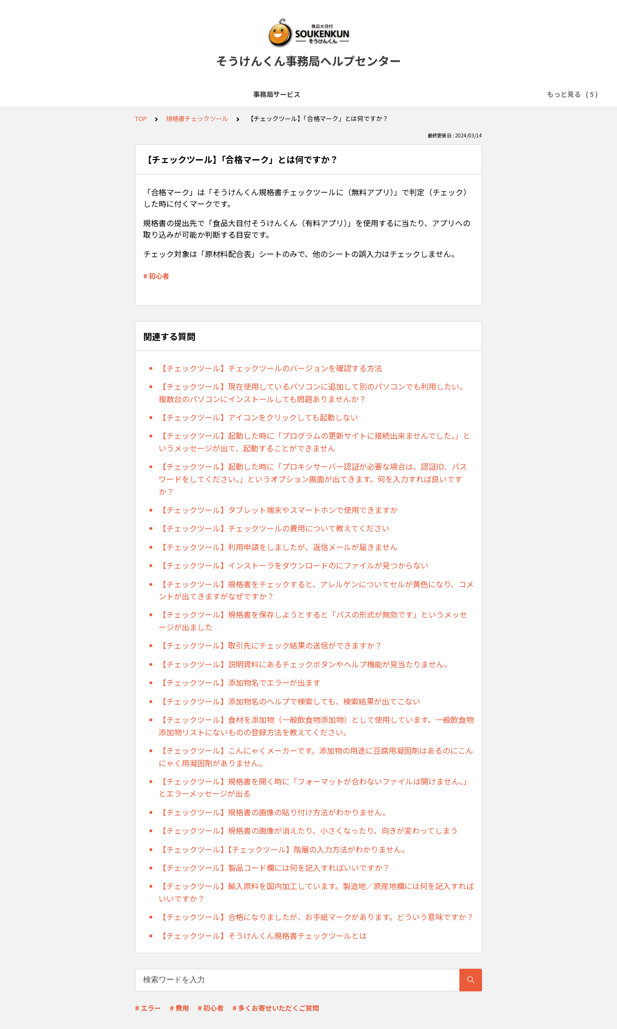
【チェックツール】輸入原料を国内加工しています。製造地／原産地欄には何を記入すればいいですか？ (316, 892)
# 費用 (179, 1008)
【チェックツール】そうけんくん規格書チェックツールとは (263, 935)
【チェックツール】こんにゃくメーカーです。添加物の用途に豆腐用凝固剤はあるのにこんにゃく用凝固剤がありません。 (316, 757)
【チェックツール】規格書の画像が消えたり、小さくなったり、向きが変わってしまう (308, 830)
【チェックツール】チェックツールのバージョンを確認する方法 (270, 368)
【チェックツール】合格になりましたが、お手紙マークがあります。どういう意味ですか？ (316, 916)
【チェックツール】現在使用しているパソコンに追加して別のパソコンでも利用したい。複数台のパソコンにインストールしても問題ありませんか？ (313, 392)
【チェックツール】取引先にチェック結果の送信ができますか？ (270, 645)
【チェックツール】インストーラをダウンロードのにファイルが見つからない (294, 565)
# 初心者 (156, 276)
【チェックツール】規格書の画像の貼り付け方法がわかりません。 (274, 812)
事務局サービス (97, 94)
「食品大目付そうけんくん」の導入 (189, 94)
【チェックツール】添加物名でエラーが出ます (240, 682)
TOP (141, 118)
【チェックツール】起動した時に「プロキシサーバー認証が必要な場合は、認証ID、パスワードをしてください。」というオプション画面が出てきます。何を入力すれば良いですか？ (313, 478)
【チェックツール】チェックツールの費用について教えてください (274, 528)
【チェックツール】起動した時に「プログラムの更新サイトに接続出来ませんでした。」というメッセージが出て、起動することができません (314, 442)
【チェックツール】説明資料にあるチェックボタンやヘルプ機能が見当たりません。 (305, 664)
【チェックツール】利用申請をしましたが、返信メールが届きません (278, 547)
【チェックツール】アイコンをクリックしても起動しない (258, 417)
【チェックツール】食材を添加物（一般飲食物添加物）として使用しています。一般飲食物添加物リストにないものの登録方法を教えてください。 (316, 726)
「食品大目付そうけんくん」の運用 (310, 94)
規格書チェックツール (445, 94)
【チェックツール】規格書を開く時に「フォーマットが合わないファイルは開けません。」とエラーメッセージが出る (315, 787)
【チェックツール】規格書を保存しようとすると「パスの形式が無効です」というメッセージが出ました (313, 621)
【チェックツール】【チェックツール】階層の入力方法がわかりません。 (284, 849)
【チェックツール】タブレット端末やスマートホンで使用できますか (278, 509)
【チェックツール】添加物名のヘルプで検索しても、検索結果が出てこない (289, 701)
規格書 (388, 94)
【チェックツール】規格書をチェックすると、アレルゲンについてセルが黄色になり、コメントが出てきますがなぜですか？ (316, 590)
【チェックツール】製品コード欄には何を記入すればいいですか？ (274, 867)
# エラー (148, 1008)
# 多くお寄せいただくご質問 (275, 1008)
